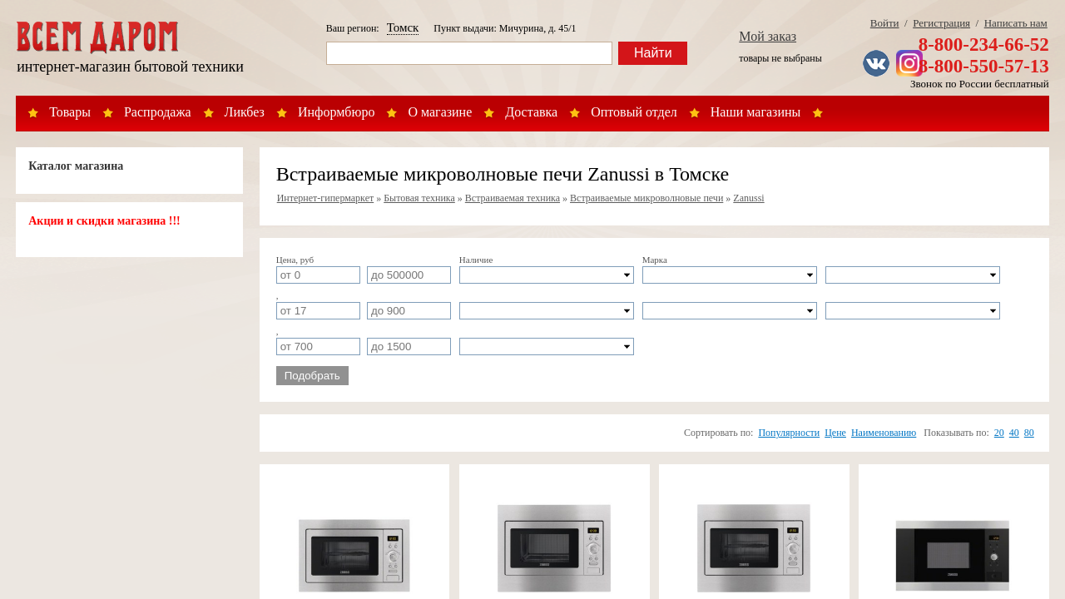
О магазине (440, 112)
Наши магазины (756, 112)
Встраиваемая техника (512, 198)
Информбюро (336, 112)
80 (1029, 432)
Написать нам (1016, 23)
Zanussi (748, 198)
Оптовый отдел (634, 112)
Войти (884, 23)
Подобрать (312, 375)
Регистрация (941, 23)
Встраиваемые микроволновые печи (646, 198)
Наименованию (883, 432)
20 (999, 432)
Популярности (789, 432)
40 (1014, 432)
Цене (835, 432)
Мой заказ (767, 36)
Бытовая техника (419, 198)
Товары (70, 112)
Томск (403, 27)
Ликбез (245, 112)
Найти (653, 53)
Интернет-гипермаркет (325, 198)
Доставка (531, 112)
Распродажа (157, 112)
